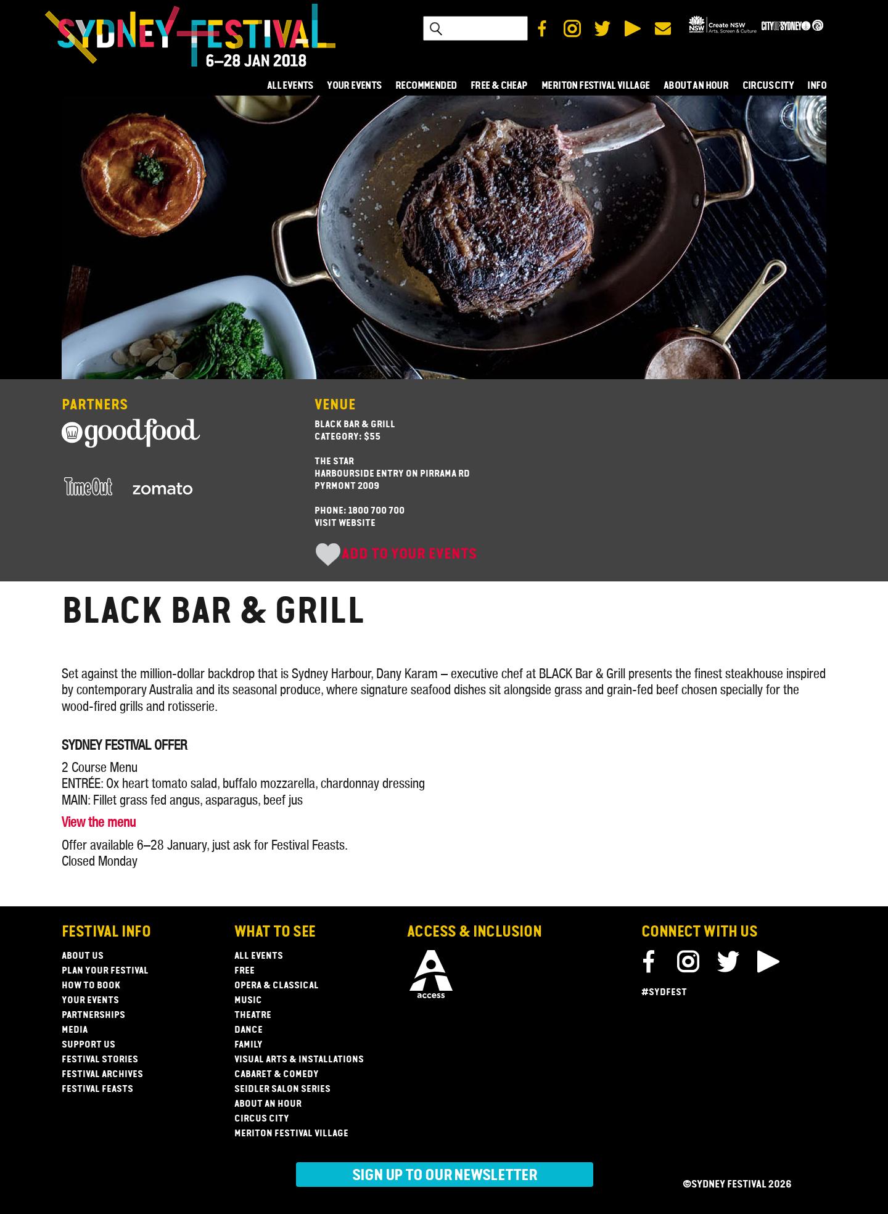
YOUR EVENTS (354, 86)
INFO (816, 86)
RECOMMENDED (425, 86)
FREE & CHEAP (499, 86)
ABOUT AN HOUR (696, 86)
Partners (95, 405)
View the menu (99, 822)
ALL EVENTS (290, 86)
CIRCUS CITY (768, 86)
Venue (335, 405)
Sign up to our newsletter (444, 1176)
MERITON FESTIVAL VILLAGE (595, 86)
